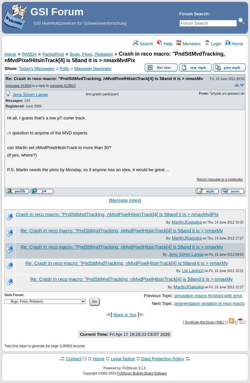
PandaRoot (53, 54)
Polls (64, 68)
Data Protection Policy (162, 358)
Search (143, 43)
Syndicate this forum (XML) (204, 322)
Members (188, 43)
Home (234, 43)
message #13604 (19, 86)
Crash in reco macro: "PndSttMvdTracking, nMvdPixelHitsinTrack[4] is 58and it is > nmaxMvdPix (117, 214)
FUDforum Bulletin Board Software (142, 373)
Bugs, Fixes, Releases (91, 54)
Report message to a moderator (220, 179)
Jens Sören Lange (30, 94)
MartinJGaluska (187, 222)
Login (212, 43)
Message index (125, 200)
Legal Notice (123, 358)
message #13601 (62, 86)
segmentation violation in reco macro (209, 303)
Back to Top (125, 314)
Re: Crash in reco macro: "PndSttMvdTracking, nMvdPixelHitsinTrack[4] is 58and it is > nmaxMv (104, 78)
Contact (73, 358)
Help (165, 43)
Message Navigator (93, 68)
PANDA (29, 54)
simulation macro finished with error (208, 295)
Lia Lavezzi (193, 270)
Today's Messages (36, 68)
